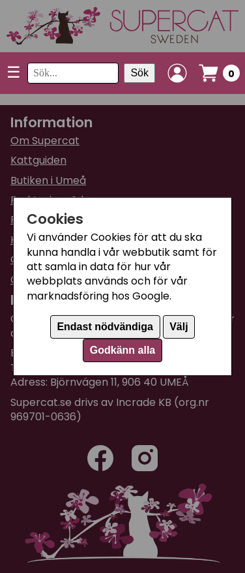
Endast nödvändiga (105, 326)
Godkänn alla (122, 350)
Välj (178, 326)
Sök (139, 72)
